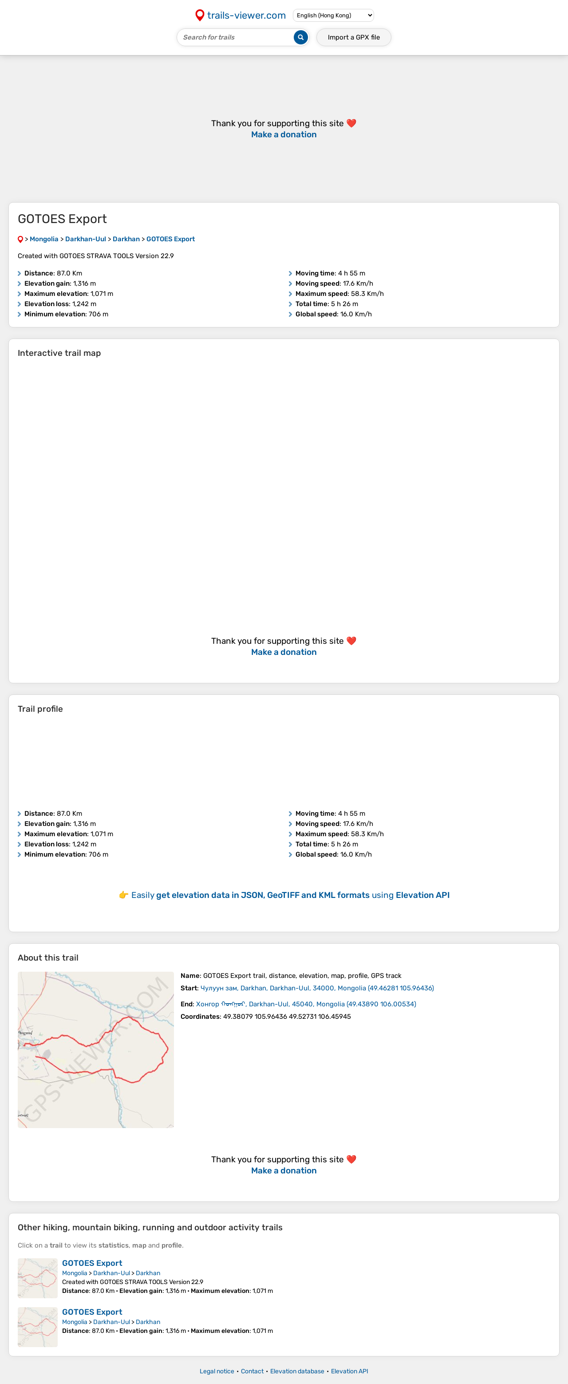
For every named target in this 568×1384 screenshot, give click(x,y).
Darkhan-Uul (111, 1273)
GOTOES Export (92, 1263)
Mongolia (74, 1273)
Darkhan (148, 1273)
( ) (317, 988)
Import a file (354, 37)
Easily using (290, 895)
